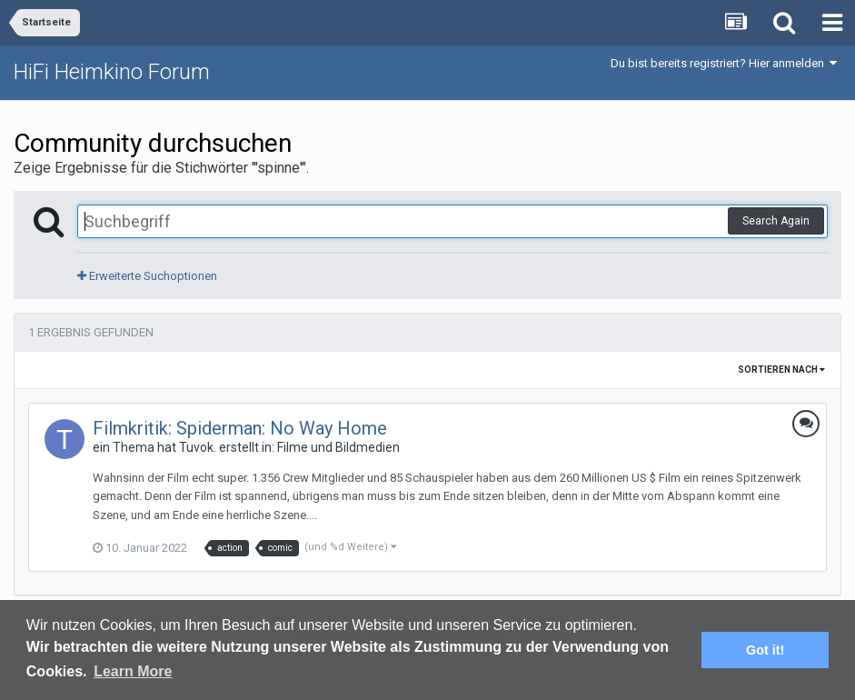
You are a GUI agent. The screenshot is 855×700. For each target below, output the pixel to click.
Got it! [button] (765, 650)
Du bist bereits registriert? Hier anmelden (724, 63)
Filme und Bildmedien (338, 447)
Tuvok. (197, 447)
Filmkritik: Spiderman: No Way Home (240, 428)
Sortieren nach (781, 370)
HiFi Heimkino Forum (112, 72)
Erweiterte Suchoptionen (147, 276)
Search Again (776, 221)
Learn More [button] (133, 671)
